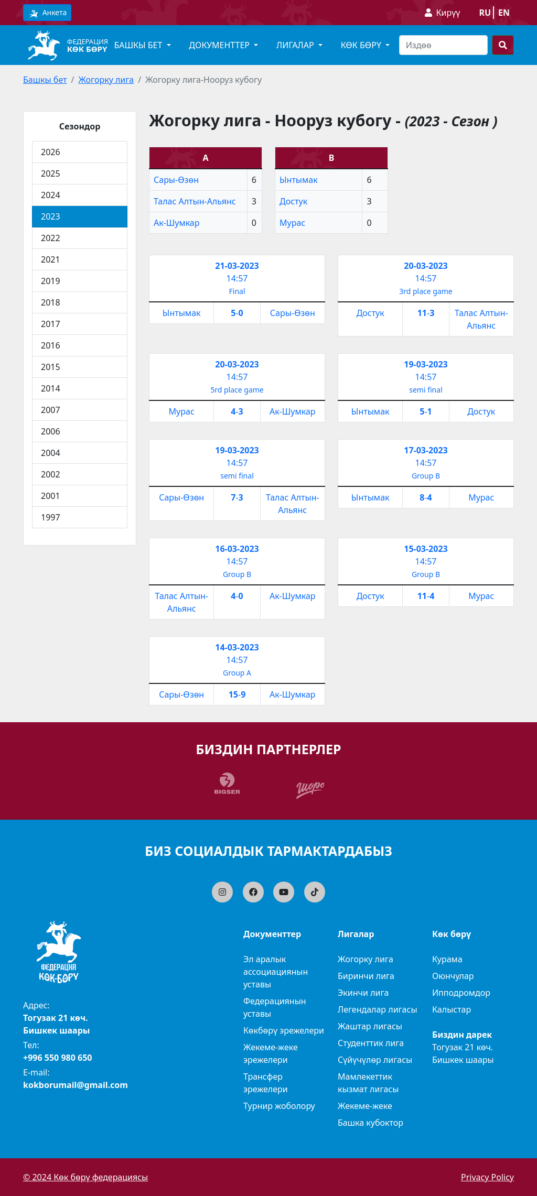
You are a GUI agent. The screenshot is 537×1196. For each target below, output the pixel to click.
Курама (447, 959)
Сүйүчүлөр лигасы (375, 1059)
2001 (50, 496)
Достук (293, 201)
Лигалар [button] (296, 45)
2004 (50, 453)
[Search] (443, 45)
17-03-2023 (425, 450)
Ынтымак (299, 180)
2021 (50, 259)
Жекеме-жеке (365, 1106)
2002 (50, 474)
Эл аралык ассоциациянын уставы (275, 971)
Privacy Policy (487, 1177)
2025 (50, 173)
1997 (50, 517)
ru (485, 12)
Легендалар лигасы (377, 1009)
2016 (50, 345)
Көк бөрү (87, 49)
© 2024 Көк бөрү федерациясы (85, 1177)
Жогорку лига (106, 79)
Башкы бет (45, 79)
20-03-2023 (425, 265)
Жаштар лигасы (370, 1026)
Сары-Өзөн (176, 180)
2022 (50, 238)
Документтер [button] (220, 45)
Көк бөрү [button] (362, 45)
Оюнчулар (453, 976)
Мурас (292, 223)
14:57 (237, 278)
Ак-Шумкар (177, 223)
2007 (50, 410)
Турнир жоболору (279, 1106)
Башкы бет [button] (139, 45)
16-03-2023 (237, 548)
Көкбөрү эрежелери (283, 1030)
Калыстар (451, 1009)
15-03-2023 (425, 548)
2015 (50, 367)
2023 (50, 216)
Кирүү (448, 12)
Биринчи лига (366, 976)
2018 (50, 302)
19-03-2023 (425, 364)
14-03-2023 (237, 647)
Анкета (47, 12)
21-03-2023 (237, 265)
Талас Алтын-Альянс (195, 201)
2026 (50, 152)
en (504, 12)
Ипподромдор (461, 992)
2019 (50, 281)
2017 (50, 324)
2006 (50, 431)
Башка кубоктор (370, 1122)
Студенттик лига (371, 1043)
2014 (50, 388)
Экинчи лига (363, 992)
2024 (50, 195)
